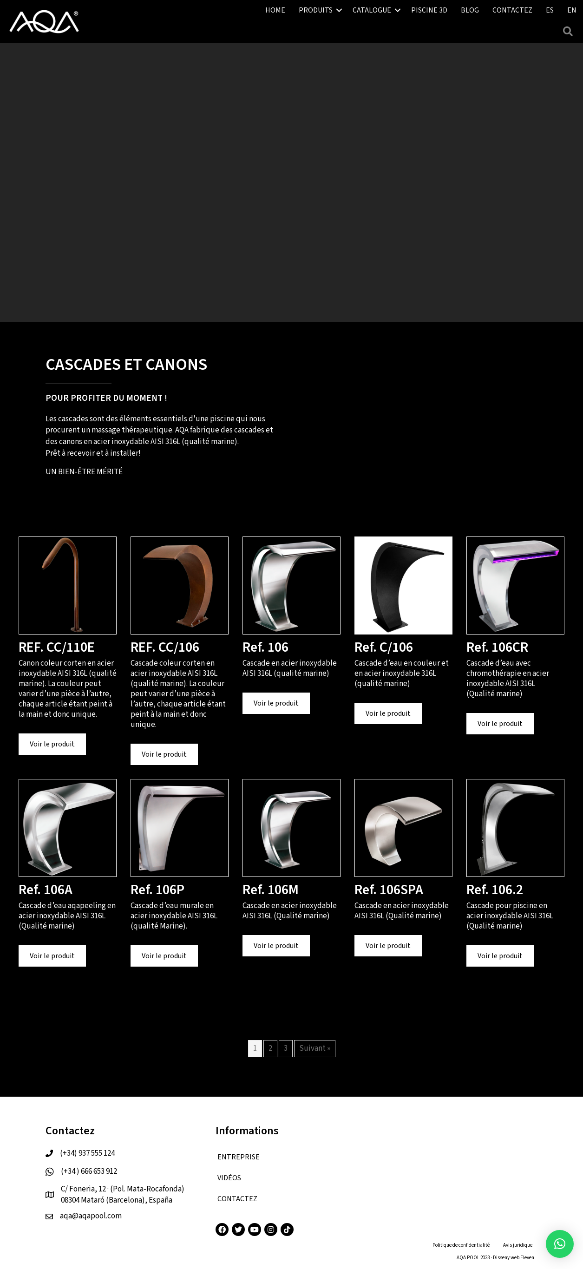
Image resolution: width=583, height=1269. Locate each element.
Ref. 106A (45, 890)
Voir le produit (58, 744)
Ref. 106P (157, 890)
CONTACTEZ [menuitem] (512, 10)
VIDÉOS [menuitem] (229, 1178)
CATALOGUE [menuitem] (372, 10)
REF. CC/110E (57, 647)
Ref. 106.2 (494, 890)
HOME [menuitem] (275, 10)
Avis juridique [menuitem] (517, 1245)
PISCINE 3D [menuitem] (429, 10)
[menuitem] (549, 10)
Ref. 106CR (497, 647)
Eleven (527, 1257)
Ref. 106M (270, 890)
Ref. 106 (265, 647)
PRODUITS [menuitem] (316, 10)
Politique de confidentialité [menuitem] (461, 1245)
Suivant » (314, 1048)
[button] (339, 10)
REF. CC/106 (165, 647)
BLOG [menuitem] (470, 10)
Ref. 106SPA (388, 890)
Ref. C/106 (383, 647)
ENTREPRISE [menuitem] (238, 1157)
